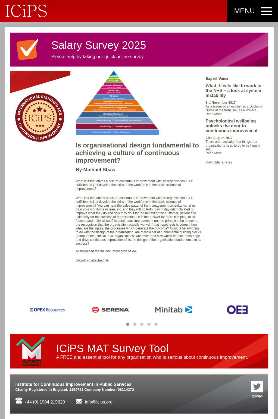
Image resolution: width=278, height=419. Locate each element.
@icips (257, 389)
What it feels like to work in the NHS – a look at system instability (233, 90)
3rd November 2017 (221, 103)
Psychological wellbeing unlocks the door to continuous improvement (232, 126)
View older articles (219, 162)
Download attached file (92, 260)
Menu (244, 11)
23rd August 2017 (219, 138)
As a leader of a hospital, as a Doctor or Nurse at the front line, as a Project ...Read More (234, 110)
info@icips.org (99, 402)
